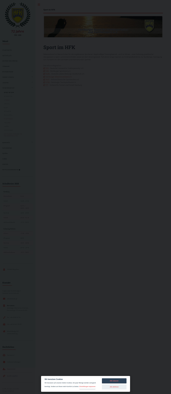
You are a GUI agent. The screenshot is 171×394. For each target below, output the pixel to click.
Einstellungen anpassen (87, 386)
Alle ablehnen (114, 387)
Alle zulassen (114, 381)
